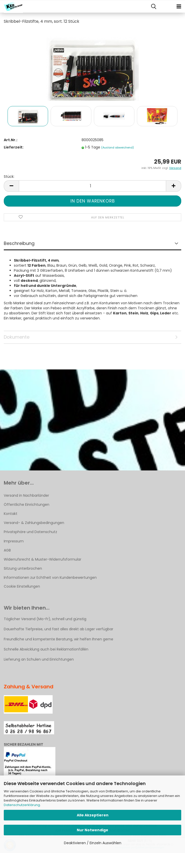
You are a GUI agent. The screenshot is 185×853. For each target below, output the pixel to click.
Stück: (9, 176)
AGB (7, 550)
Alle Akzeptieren (92, 815)
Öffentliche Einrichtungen (26, 504)
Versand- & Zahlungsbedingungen (34, 522)
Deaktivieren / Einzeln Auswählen (92, 842)
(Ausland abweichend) (117, 147)
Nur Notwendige (92, 830)
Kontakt (10, 513)
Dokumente (16, 337)
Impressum (14, 541)
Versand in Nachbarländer (26, 495)
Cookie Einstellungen (22, 586)
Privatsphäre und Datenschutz (30, 531)
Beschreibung (19, 243)
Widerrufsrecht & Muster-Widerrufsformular (42, 559)
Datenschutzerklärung (22, 804)
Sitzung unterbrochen (23, 568)
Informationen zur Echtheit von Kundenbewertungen (50, 577)
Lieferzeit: (13, 147)
